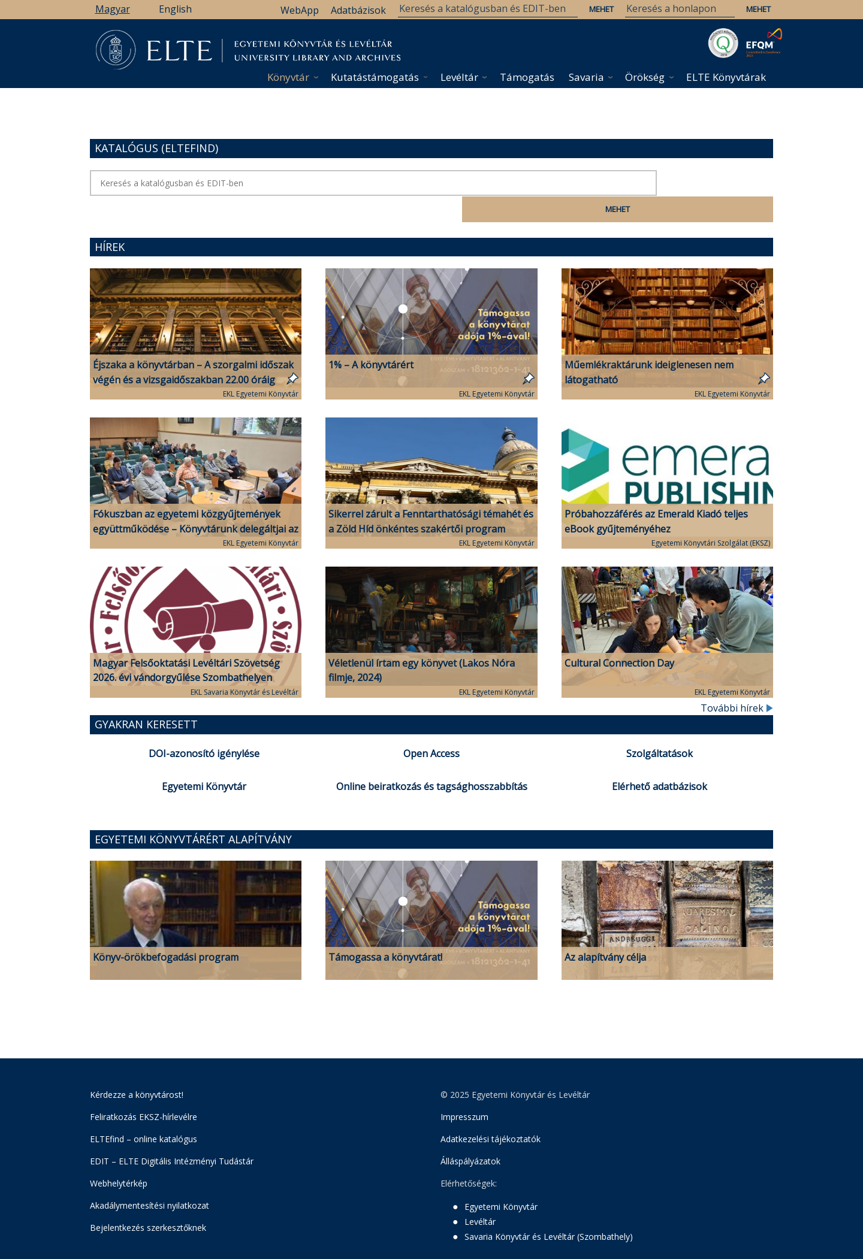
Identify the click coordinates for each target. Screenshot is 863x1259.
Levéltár (459, 77)
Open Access (431, 726)
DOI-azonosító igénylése (204, 726)
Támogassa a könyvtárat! (385, 930)
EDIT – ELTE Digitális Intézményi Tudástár (172, 1134)
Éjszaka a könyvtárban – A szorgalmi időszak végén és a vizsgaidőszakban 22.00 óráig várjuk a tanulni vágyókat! (193, 352)
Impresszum (464, 1089)
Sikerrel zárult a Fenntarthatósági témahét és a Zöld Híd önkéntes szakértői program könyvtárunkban (430, 501)
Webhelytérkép (118, 1156)
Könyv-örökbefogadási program (166, 930)
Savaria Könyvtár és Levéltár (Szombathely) (548, 1209)
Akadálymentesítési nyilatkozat (149, 1178)
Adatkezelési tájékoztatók (490, 1112)
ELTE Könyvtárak (726, 77)
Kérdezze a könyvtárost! (136, 1067)
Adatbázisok (358, 10)
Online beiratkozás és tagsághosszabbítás (431, 759)
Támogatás (527, 77)
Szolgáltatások (659, 726)
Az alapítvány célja (605, 930)
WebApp (299, 10)
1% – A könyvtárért (371, 337)
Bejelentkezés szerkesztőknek (148, 1200)
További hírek (737, 681)
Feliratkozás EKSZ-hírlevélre (143, 1089)
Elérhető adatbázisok (659, 759)
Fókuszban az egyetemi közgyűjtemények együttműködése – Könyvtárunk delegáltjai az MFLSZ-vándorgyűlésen (195, 501)
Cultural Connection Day (619, 636)
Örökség (645, 77)
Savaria (586, 77)
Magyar (112, 9)
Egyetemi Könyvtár (204, 759)
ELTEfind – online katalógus (143, 1112)
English (175, 9)
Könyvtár (288, 77)
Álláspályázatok (470, 1134)
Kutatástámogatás (375, 77)
